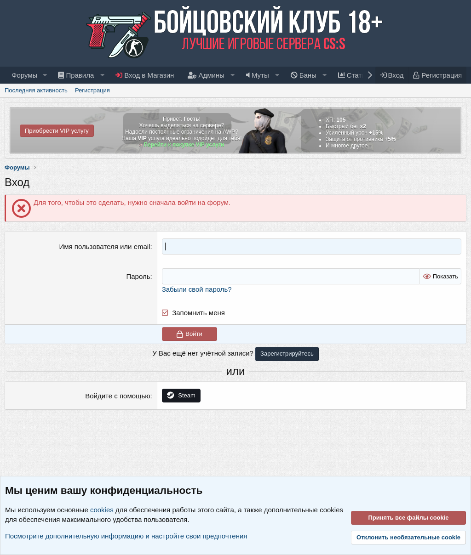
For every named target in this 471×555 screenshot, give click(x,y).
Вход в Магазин (144, 75)
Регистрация (92, 90)
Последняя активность (36, 90)
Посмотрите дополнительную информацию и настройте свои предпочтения (126, 536)
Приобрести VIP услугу (57, 130)
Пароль (138, 276)
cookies (102, 510)
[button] (44, 75)
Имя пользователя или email (104, 246)
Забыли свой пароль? (197, 289)
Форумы (24, 75)
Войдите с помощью (117, 396)
